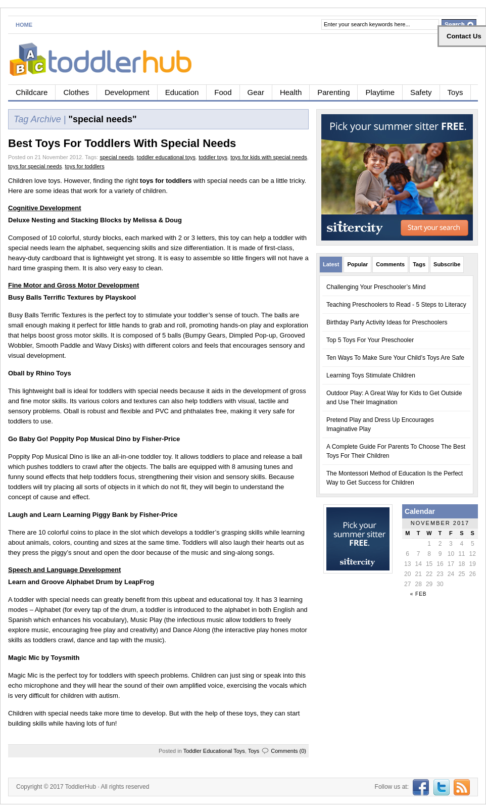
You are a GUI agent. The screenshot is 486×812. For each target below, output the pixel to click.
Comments (390, 264)
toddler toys (213, 157)
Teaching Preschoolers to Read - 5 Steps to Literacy (396, 304)
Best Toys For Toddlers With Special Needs (122, 143)
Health (291, 92)
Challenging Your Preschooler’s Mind (375, 287)
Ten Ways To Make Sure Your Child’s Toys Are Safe (395, 357)
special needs (116, 157)
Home (24, 25)
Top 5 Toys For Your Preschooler (370, 340)
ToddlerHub (80, 786)
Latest (331, 264)
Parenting (333, 92)
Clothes (76, 92)
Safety (421, 92)
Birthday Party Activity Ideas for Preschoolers (386, 322)
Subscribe (446, 264)
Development (127, 92)
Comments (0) (288, 751)
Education (182, 92)
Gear (256, 92)
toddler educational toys (166, 157)
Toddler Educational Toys (214, 751)
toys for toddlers (85, 166)
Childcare (31, 92)
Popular (357, 264)
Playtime (380, 92)
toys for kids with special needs (268, 157)
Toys (455, 92)
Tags (419, 264)
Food (222, 92)
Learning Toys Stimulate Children (370, 375)
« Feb (418, 594)
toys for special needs (35, 166)
